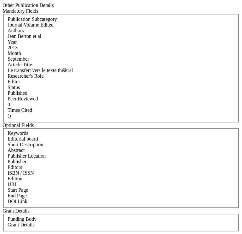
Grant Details (21, 224)
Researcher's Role (25, 76)
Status (14, 87)
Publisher (17, 161)
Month (14, 53)
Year (12, 42)
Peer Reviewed (23, 98)
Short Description (25, 144)
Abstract (16, 150)
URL (13, 184)
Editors (15, 167)
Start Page (18, 190)
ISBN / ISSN (21, 173)
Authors (16, 30)
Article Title (20, 64)
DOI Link (17, 201)
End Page (17, 195)
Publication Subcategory (32, 19)
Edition (15, 178)
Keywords (18, 133)
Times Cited (20, 110)
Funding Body (22, 219)
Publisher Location (27, 156)
